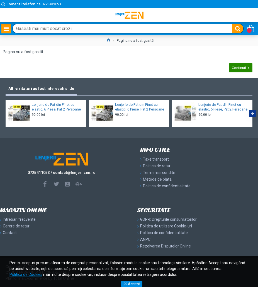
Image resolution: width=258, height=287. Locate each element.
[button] (252, 113)
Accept (134, 284)
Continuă (239, 68)
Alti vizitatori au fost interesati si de (41, 88)
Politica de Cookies (25, 274)
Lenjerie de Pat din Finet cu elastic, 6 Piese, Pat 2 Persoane (56, 106)
